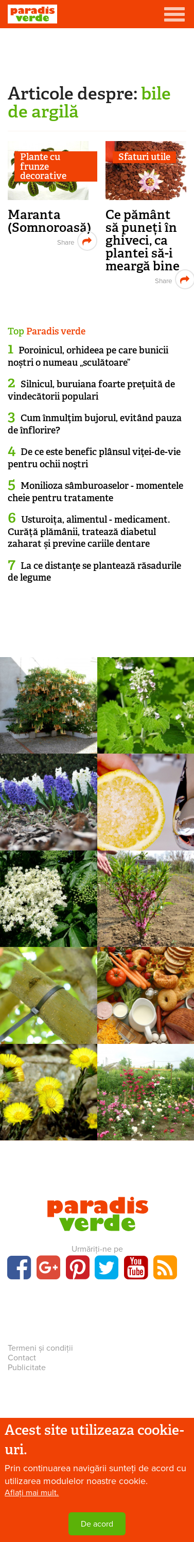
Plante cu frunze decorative (43, 166)
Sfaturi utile (144, 157)
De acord (97, 1524)
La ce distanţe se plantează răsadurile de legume (94, 572)
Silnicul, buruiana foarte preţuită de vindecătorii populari (91, 390)
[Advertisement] (97, 54)
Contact (22, 1358)
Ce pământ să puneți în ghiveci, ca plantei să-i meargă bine (142, 240)
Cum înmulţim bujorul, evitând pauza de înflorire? (95, 424)
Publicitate (27, 1367)
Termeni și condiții (40, 1348)
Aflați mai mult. (32, 1493)
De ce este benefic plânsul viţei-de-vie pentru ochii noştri (94, 458)
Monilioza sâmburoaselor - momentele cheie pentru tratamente (95, 492)
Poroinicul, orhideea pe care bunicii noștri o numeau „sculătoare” (88, 356)
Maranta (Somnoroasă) (49, 221)
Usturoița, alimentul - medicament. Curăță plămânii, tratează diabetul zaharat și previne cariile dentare (89, 531)
